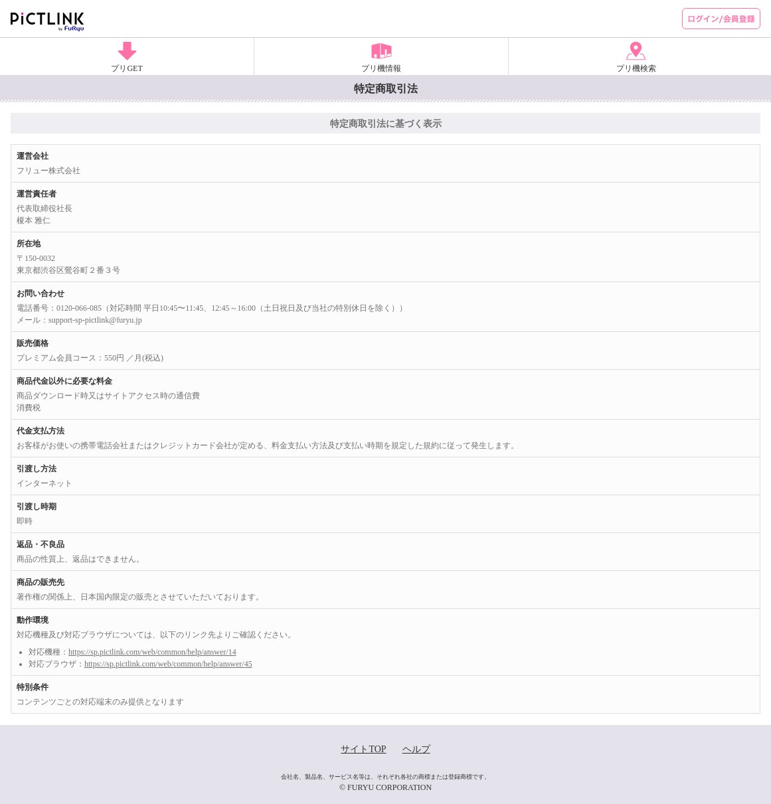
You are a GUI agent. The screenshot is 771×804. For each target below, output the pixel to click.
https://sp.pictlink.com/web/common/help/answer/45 (168, 664)
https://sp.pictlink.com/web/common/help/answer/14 (152, 652)
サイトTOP (363, 749)
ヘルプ (416, 749)
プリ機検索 (636, 68)
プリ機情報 (381, 68)
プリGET (126, 68)
